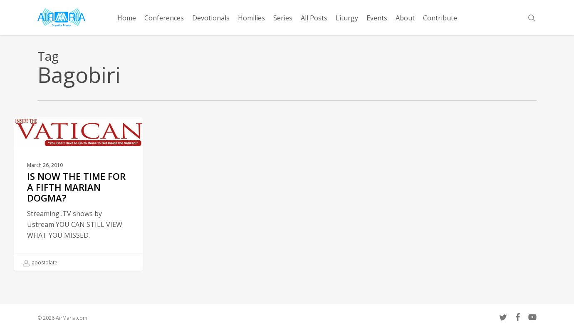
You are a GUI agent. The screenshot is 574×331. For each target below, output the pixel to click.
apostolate (40, 262)
